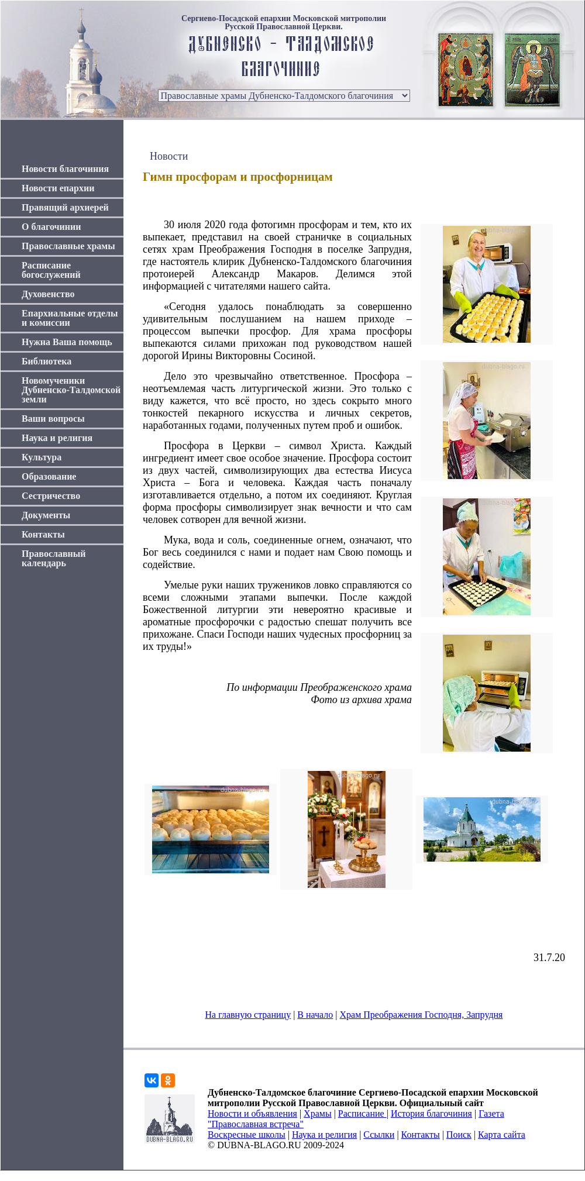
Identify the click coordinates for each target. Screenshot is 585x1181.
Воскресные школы (246, 1134)
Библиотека (46, 361)
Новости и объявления (252, 1113)
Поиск (459, 1134)
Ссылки (378, 1134)
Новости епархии (58, 188)
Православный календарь (54, 558)
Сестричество (51, 496)
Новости (169, 156)
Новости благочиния (65, 169)
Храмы (318, 1113)
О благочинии (51, 227)
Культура (41, 457)
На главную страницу (248, 1015)
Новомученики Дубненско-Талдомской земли (71, 390)
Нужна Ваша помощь (67, 342)
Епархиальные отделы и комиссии (70, 318)
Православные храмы (68, 246)
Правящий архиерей (65, 207)
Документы (46, 515)
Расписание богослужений (51, 270)
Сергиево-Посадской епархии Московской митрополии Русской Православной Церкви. (283, 23)
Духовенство (48, 294)
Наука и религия (57, 438)
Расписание (362, 1113)
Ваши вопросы (53, 418)
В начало (315, 1015)
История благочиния (431, 1113)
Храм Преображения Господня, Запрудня (421, 1015)
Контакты (43, 534)
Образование (49, 476)
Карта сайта (501, 1134)
